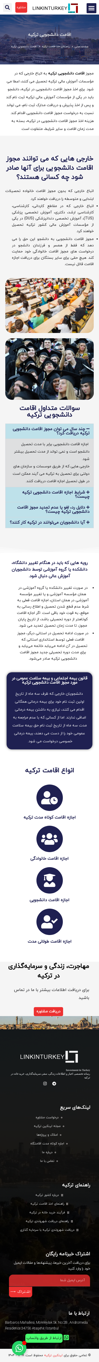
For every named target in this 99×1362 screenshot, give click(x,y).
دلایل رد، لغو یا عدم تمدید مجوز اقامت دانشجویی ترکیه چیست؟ (53, 510)
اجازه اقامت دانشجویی (49, 900)
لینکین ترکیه (53, 1355)
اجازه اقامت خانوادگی (49, 859)
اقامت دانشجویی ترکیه (49, 35)
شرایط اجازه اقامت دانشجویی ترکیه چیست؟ (55, 495)
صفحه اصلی (81, 47)
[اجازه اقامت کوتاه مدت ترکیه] (49, 798)
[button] (92, 8)
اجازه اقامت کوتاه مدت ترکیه (49, 817)
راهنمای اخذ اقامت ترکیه (55, 47)
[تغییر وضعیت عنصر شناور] (19, 1348)
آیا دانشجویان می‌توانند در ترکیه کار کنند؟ (47, 522)
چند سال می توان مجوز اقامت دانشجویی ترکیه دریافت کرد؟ (51, 431)
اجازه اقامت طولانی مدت (50, 942)
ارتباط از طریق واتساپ (44, 1338)
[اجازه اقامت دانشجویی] (49, 880)
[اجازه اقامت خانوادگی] (49, 839)
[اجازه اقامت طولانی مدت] (49, 922)
